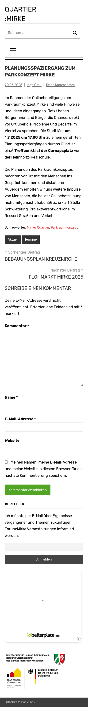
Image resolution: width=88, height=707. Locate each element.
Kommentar (17, 326)
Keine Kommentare (60, 85)
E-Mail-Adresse (20, 419)
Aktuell (13, 240)
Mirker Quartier (38, 228)
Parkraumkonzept (64, 228)
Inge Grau (34, 85)
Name (11, 397)
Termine (31, 240)
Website (12, 440)
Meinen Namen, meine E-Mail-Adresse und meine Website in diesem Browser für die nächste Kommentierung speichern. (44, 469)
